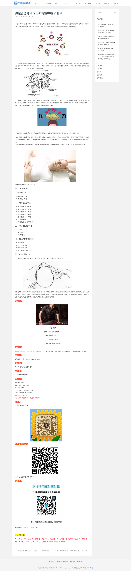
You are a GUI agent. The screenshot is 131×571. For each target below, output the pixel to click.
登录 (34, 3)
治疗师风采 (100, 78)
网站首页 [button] (48, 3)
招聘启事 (100, 75)
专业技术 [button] (68, 3)
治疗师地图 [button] (88, 3)
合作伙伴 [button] (97, 3)
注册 (37, 3)
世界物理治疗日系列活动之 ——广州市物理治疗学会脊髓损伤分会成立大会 (106, 57)
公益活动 (100, 65)
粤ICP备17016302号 (87, 568)
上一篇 (35, 551)
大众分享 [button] (78, 3)
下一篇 (71, 551)
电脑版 (74, 568)
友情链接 (59, 562)
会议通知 (100, 68)
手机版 (79, 568)
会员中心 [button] (116, 3)
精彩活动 (100, 72)
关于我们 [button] (107, 3)
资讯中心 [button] (58, 3)
